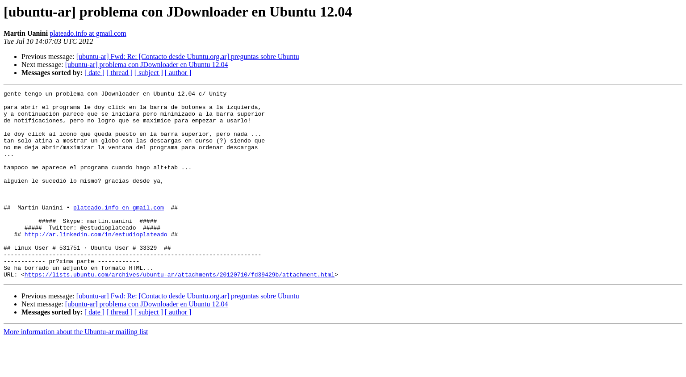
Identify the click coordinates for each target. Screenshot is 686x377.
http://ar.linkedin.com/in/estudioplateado (96, 264)
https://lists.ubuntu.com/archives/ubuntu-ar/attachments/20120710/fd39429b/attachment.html (180, 312)
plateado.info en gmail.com (118, 231)
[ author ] (178, 72)
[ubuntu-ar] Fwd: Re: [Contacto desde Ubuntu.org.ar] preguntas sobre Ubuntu (187, 56)
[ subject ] (148, 72)
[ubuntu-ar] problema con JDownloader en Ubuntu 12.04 (146, 64)
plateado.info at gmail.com (88, 33)
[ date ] (94, 72)
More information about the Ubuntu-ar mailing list (76, 369)
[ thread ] (119, 72)
